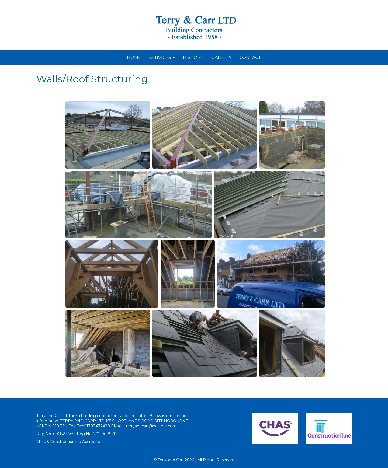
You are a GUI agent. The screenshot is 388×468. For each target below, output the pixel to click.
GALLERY (221, 57)
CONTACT (250, 57)
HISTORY (193, 57)
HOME (134, 57)
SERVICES (162, 57)
